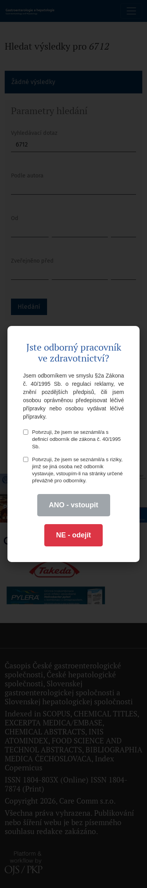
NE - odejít (73, 535)
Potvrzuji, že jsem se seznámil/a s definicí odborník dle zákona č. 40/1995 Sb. (72, 439)
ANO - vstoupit (73, 505)
